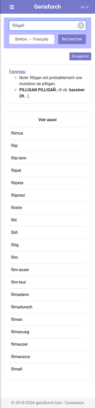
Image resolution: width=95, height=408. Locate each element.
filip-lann (18, 158)
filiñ (14, 232)
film (14, 257)
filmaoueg (20, 331)
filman (16, 319)
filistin (16, 207)
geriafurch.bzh (49, 402)
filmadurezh (21, 307)
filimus (17, 133)
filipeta (17, 182)
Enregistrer (80, 56)
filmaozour (20, 356)
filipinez (18, 195)
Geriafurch (47, 6)
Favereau (17, 71)
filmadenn (20, 294)
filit (14, 220)
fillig (15, 245)
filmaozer (19, 344)
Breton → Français (31, 39)
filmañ (16, 369)
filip (14, 145)
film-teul (18, 282)
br (82, 7)
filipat (16, 170)
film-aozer (20, 269)
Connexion (74, 402)
